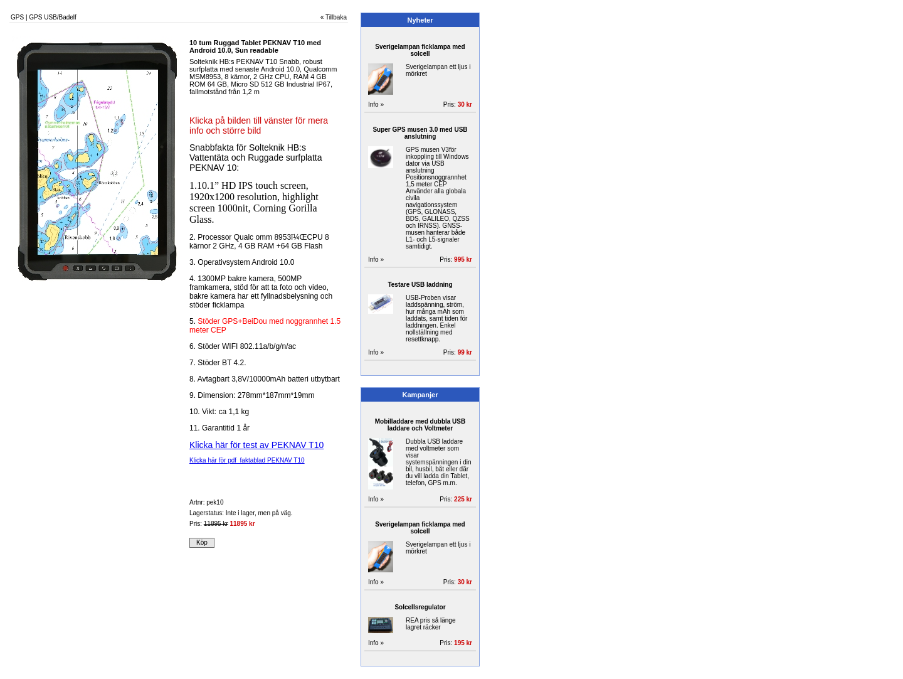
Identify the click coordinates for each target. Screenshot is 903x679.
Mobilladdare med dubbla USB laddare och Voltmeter (420, 425)
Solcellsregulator (419, 607)
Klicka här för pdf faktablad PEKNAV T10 (247, 460)
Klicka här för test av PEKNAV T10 (256, 445)
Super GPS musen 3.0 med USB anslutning (419, 133)
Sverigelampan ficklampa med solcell (420, 50)
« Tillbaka (333, 17)
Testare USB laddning (420, 284)
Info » (376, 104)
